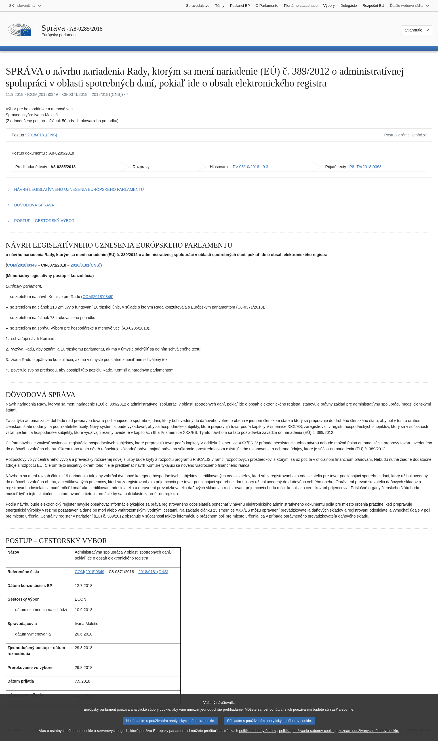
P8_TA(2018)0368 (365, 166)
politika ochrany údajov (257, 731)
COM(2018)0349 (22, 265)
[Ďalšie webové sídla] (409, 5)
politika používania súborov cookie (306, 731)
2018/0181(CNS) (42, 135)
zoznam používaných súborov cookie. (368, 731)
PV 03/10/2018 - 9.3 (250, 166)
